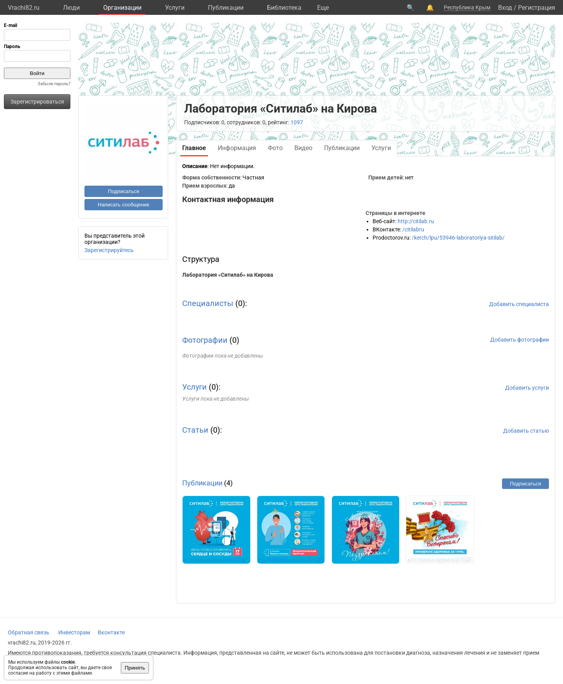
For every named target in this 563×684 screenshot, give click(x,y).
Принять (135, 668)
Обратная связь (28, 632)
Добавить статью (526, 431)
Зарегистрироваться (37, 101)
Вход (505, 7)
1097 (296, 122)
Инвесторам (74, 632)
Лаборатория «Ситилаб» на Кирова (227, 275)
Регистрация (536, 7)
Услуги (175, 7)
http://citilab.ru (416, 221)
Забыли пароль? (54, 83)
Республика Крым (467, 7)
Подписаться (123, 191)
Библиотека (284, 7)
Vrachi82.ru (23, 7)
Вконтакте (111, 632)
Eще (323, 7)
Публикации (226, 7)
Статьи (195, 430)
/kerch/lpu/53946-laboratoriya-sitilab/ (458, 238)
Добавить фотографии (519, 340)
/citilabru (413, 229)
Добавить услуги (527, 388)
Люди (71, 7)
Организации (122, 7)
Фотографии (205, 340)
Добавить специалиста (519, 304)
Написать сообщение (123, 205)
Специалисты (207, 303)
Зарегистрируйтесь (109, 250)
